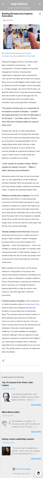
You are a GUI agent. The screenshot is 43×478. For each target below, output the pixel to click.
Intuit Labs (31, 56)
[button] (39, 14)
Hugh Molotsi (19, 4)
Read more (36, 405)
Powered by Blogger (21, 469)
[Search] (39, 4)
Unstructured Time (32, 304)
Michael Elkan (26, 473)
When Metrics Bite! (11, 412)
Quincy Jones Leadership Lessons (18, 439)
